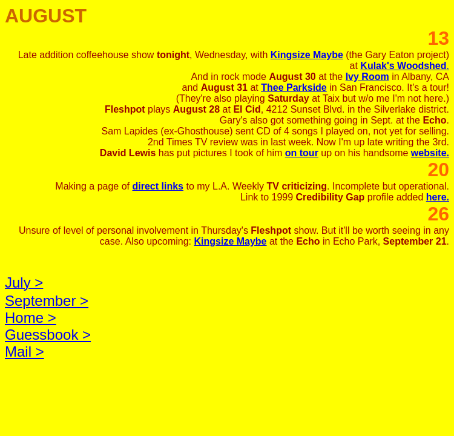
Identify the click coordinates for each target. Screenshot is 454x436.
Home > (30, 317)
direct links (158, 186)
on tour (301, 153)
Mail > (24, 351)
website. (430, 153)
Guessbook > (48, 334)
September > (46, 300)
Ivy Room (367, 76)
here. (437, 197)
